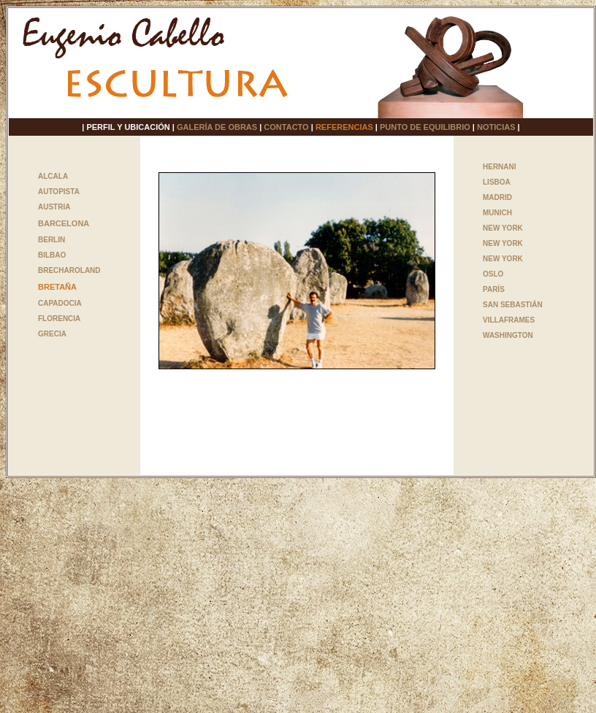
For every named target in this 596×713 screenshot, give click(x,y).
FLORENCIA (59, 319)
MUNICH (497, 213)
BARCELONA (63, 223)
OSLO (493, 274)
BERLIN (51, 240)
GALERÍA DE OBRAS (217, 127)
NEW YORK (503, 228)
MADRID (497, 197)
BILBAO (52, 255)
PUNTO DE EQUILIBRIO (425, 127)
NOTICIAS (496, 127)
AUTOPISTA (59, 192)
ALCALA (53, 176)
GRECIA (52, 334)
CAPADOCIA (60, 303)
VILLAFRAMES (509, 320)
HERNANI (499, 167)
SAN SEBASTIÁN (513, 305)
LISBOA (497, 182)
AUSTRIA (54, 207)
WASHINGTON (508, 335)
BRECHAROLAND (69, 270)
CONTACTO (286, 127)
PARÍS (494, 289)
